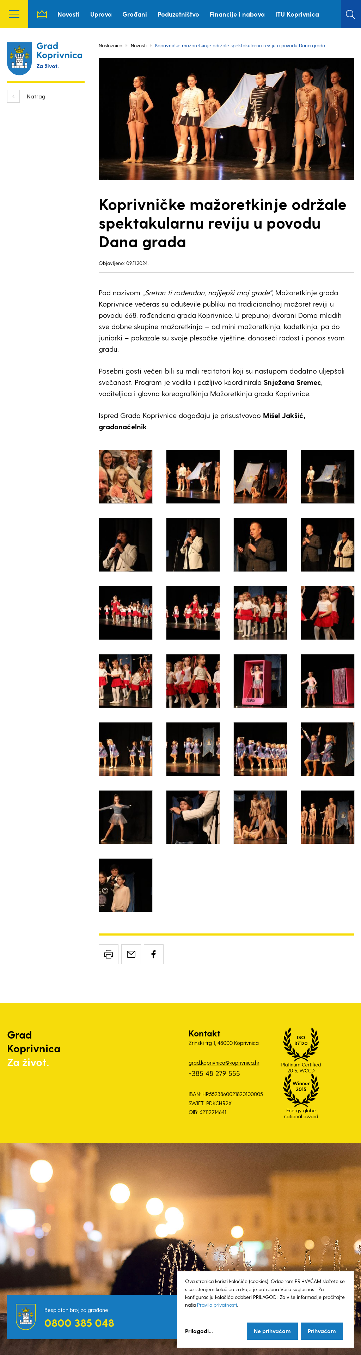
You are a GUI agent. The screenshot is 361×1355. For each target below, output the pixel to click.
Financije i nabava (237, 14)
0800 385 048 (79, 1322)
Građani (134, 14)
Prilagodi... (199, 1330)
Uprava (101, 14)
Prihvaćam (322, 1330)
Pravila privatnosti (217, 1305)
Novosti (68, 14)
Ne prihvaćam (272, 1330)
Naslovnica (42, 14)
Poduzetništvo (178, 14)
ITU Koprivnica (297, 14)
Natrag (36, 96)
